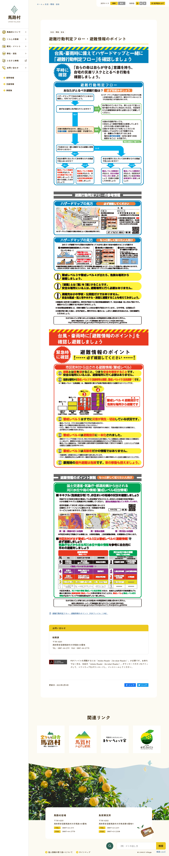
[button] (14, 32)
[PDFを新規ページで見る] (78, 613)
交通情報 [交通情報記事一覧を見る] (9, 84)
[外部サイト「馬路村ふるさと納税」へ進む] (83, 739)
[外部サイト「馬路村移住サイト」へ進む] (51, 739)
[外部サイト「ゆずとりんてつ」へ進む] (147, 739)
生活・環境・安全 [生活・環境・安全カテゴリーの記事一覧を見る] (57, 32)
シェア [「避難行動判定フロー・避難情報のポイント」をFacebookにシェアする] (130, 685)
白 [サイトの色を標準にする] (137, 3)
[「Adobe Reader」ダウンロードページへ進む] (58, 662)
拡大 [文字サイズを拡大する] (121, 3)
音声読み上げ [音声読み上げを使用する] (157, 3)
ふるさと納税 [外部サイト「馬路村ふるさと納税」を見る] (14, 60)
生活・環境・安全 (52, 4)
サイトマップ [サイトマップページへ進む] (83, 852)
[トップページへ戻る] (14, 14)
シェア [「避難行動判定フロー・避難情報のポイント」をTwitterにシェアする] (142, 685)
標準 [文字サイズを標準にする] (114, 3)
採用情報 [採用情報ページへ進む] (9, 77)
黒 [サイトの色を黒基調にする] (141, 3)
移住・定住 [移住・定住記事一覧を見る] (14, 53)
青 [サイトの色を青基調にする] (144, 3)
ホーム (39, 4)
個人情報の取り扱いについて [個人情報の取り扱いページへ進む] (59, 852)
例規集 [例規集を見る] (8, 90)
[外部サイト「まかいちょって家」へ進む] (115, 739)
